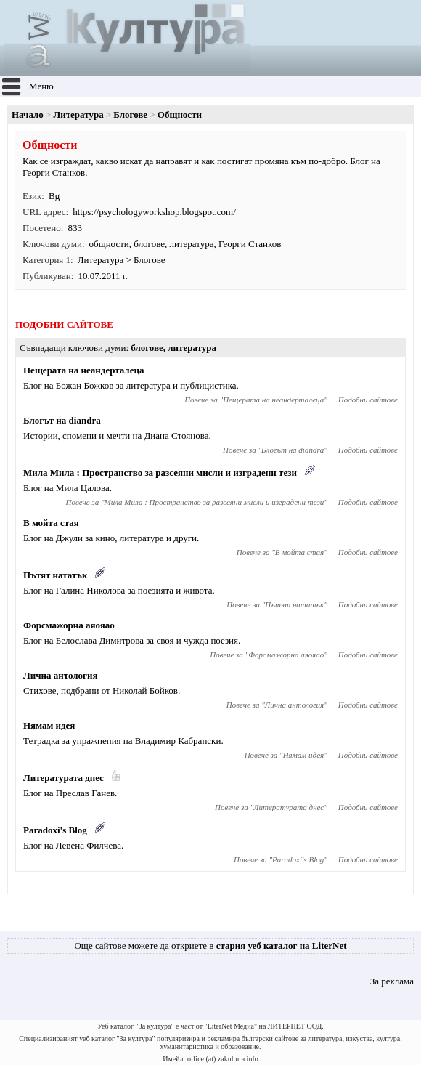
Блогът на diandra (62, 420)
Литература (79, 114)
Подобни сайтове (368, 399)
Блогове (130, 114)
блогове (149, 243)
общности (109, 243)
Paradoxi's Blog (55, 830)
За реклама (392, 981)
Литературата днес (63, 777)
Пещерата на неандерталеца (83, 370)
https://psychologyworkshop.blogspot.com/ (154, 211)
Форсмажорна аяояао (69, 625)
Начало (28, 114)
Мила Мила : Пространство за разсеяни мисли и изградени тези (160, 472)
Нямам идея (49, 725)
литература (191, 243)
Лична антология (60, 675)
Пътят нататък (55, 575)
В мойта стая (51, 522)
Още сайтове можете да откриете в (210, 945)
